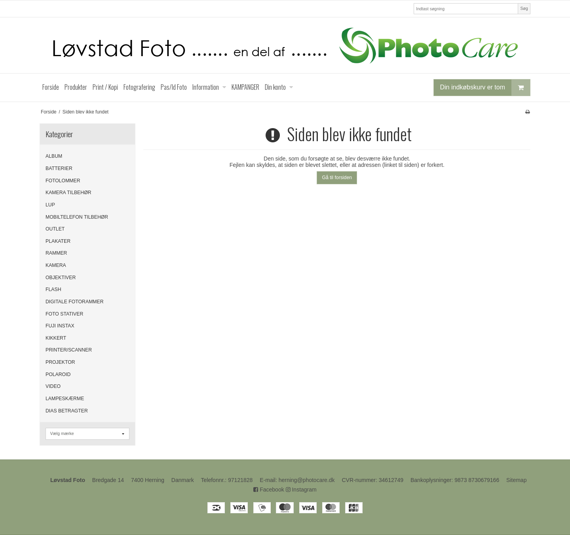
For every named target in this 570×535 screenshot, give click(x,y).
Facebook (268, 489)
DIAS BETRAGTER (67, 411)
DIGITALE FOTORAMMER (75, 301)
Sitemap (516, 480)
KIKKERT (56, 338)
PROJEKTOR (60, 362)
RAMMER (56, 253)
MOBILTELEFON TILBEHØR (77, 217)
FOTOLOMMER (63, 180)
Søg (524, 8)
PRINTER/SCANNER (69, 350)
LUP (50, 205)
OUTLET (55, 229)
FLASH (53, 289)
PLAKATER (58, 241)
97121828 (240, 480)
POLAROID (58, 374)
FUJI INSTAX (60, 326)
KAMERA (56, 265)
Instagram (301, 489)
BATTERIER (59, 168)
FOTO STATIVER (64, 314)
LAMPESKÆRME (65, 398)
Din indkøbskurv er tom (485, 87)
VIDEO (53, 386)
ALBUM (54, 156)
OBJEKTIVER (61, 277)
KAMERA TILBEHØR (68, 192)
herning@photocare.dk (307, 480)
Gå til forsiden (337, 177)
